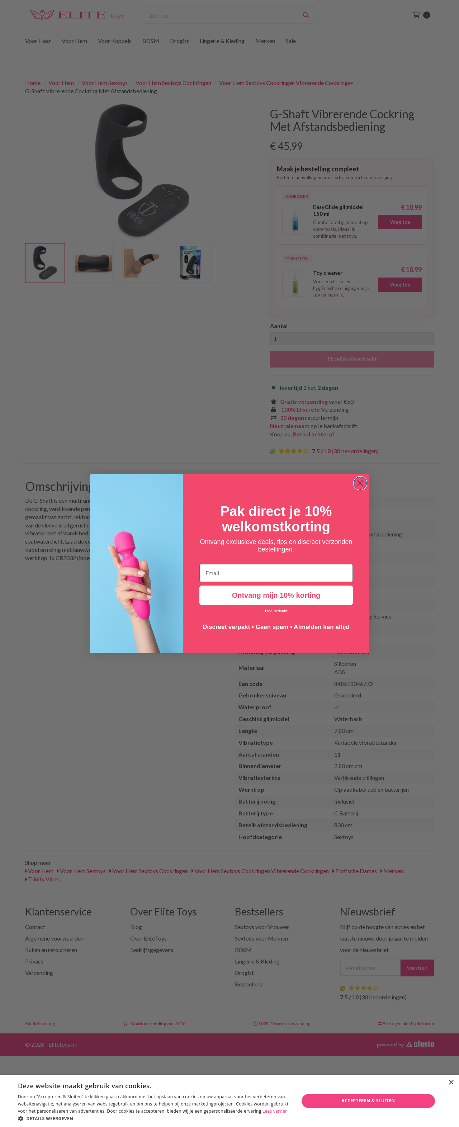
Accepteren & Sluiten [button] (368, 1101)
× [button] (451, 1082)
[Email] (276, 573)
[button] (154, 1118)
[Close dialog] (360, 483)
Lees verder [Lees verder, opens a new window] (274, 1111)
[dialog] (229, 1101)
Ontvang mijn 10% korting (276, 596)
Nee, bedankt (276, 611)
